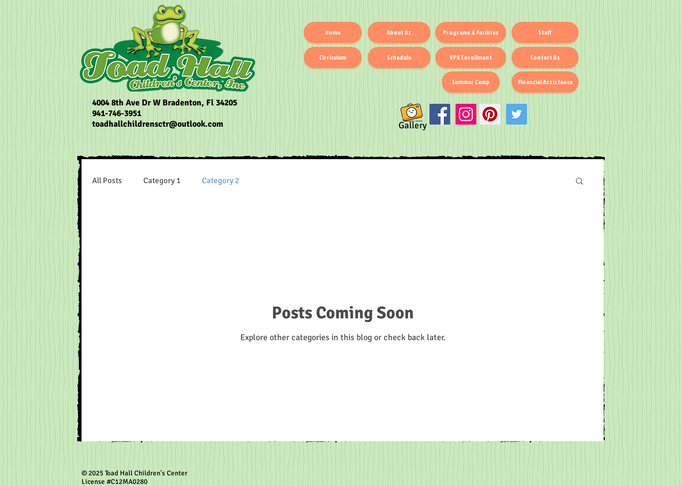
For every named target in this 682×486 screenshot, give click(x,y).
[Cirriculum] (333, 57)
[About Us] (399, 32)
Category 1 (162, 180)
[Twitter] (516, 114)
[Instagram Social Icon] (466, 114)
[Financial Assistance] (545, 82)
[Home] (333, 32)
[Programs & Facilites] (470, 32)
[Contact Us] (545, 57)
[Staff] (545, 32)
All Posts (107, 180)
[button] (579, 181)
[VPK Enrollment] (470, 57)
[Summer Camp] (471, 82)
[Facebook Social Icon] (439, 114)
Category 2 (220, 180)
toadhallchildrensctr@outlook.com (157, 124)
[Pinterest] (490, 114)
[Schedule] (399, 57)
